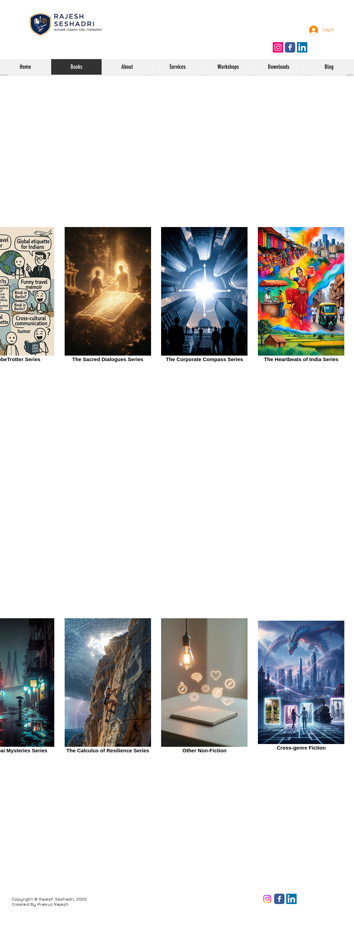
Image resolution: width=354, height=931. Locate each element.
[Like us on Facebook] (290, 47)
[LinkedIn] (291, 899)
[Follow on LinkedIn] (302, 47)
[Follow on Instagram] (278, 47)
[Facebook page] (279, 899)
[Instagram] (267, 899)
